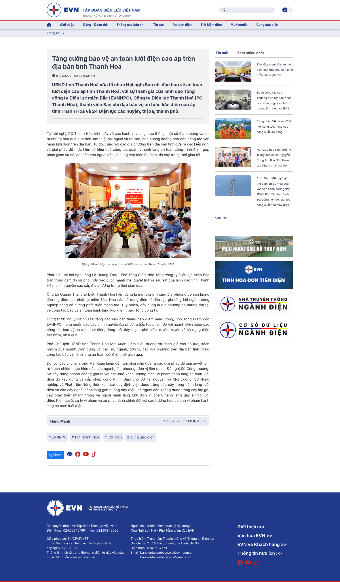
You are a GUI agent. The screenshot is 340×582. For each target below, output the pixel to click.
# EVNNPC (57, 437)
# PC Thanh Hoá (85, 437)
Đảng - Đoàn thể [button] (95, 25)
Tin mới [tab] (222, 53)
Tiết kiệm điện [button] (211, 25)
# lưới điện (113, 437)
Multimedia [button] (239, 25)
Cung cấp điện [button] (267, 25)
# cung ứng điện (140, 437)
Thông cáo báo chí (130, 25)
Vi (285, 9)
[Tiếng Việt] (93, 9)
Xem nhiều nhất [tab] (250, 53)
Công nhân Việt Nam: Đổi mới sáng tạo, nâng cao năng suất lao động (274, 126)
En (290, 9)
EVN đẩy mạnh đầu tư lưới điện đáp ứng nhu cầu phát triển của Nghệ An (275, 70)
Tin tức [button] (158, 25)
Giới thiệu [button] (67, 25)
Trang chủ (54, 33)
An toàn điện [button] (182, 25)
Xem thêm (221, 217)
